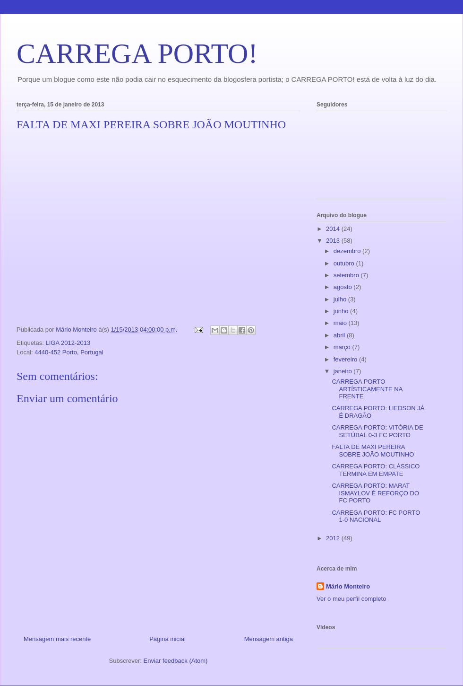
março (343, 347)
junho (342, 311)
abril (340, 335)
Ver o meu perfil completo (351, 598)
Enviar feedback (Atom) (176, 660)
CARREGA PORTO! (137, 53)
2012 (334, 538)
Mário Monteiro (348, 586)
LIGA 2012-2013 (67, 342)
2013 (334, 240)
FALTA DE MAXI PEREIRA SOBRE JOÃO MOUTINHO (373, 450)
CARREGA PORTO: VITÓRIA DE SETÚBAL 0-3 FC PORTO (377, 431)
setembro (347, 275)
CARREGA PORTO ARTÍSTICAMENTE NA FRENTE (367, 389)
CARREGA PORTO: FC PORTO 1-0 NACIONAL (376, 516)
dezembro (348, 251)
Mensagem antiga (268, 638)
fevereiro (346, 359)
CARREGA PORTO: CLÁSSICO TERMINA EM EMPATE (376, 470)
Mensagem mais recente (57, 638)
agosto (344, 286)
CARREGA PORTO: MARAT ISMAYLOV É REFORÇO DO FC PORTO (375, 493)
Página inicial (167, 638)
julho (341, 299)
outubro (345, 263)
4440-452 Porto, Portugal (68, 352)
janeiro (344, 371)
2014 (334, 228)
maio (341, 322)
